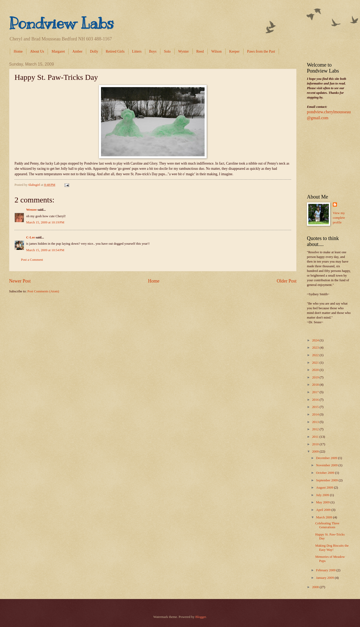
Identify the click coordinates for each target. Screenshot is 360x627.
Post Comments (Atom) (43, 291)
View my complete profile (339, 217)
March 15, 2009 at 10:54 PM (45, 250)
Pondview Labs (61, 23)
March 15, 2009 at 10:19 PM (45, 222)
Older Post (287, 281)
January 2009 (325, 578)
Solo (167, 51)
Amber (77, 51)
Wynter (183, 51)
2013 (316, 422)
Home (18, 51)
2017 (316, 392)
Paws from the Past (261, 51)
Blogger (200, 617)
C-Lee (30, 237)
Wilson (216, 51)
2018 (316, 384)
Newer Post (20, 281)
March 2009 (324, 517)
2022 (316, 355)
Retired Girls (115, 51)
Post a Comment (32, 260)
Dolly (94, 51)
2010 (316, 444)
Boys (152, 51)
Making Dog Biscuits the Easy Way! (332, 547)
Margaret (58, 51)
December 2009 (327, 458)
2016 (316, 399)
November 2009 (327, 465)
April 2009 (323, 510)
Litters (137, 51)
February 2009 (326, 570)
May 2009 (323, 502)
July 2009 (323, 495)
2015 (316, 407)
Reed (200, 51)
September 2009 (327, 480)
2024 (316, 340)
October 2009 (325, 473)
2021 (316, 362)
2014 (316, 414)
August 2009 (325, 487)
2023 (316, 347)
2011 (316, 437)
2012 (316, 429)
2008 (316, 587)
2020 (316, 370)
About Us (37, 51)
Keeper (234, 51)
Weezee (31, 210)
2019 (316, 377)
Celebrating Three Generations (327, 525)
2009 (316, 451)
